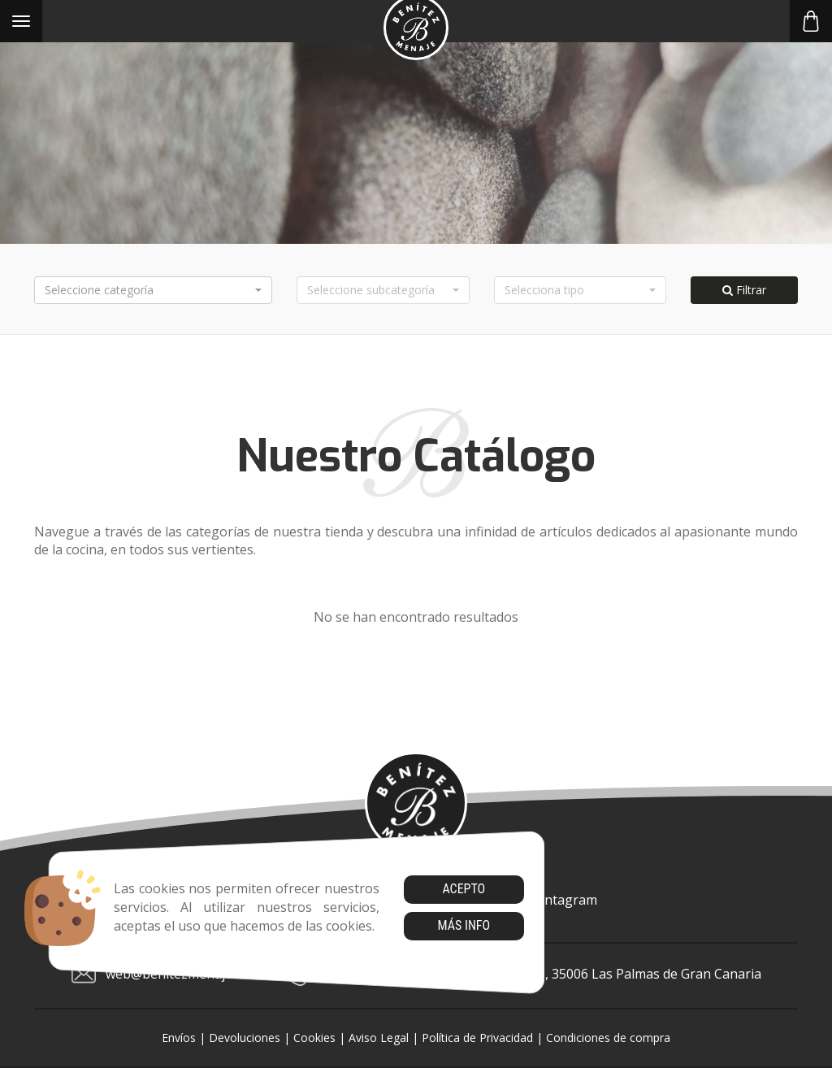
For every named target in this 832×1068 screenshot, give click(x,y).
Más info (463, 925)
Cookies (314, 1037)
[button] (153, 290)
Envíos (179, 1037)
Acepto (463, 889)
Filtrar (744, 289)
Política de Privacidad (477, 1037)
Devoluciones (244, 1037)
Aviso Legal (379, 1037)
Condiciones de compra (608, 1037)
